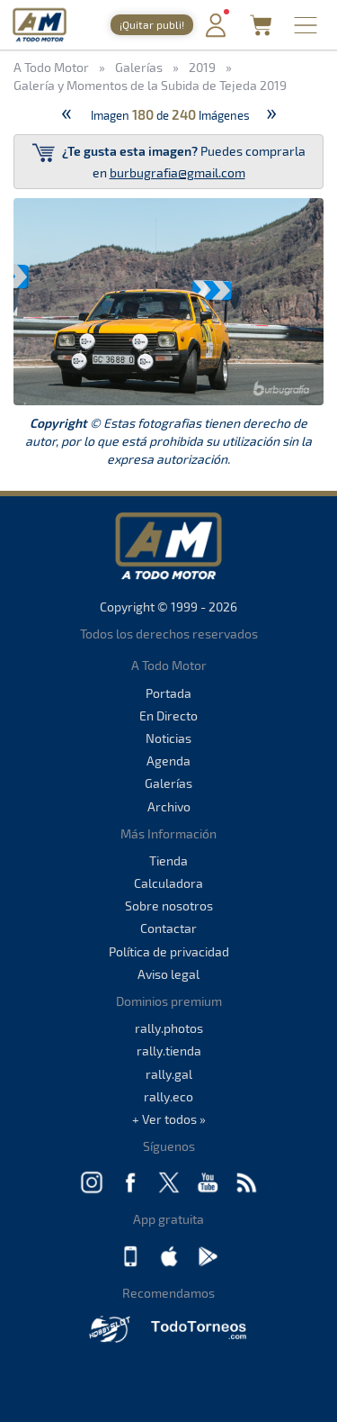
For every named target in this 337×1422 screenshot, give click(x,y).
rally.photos (169, 1028)
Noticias (168, 738)
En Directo (168, 715)
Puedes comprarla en (169, 160)
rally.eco (168, 1096)
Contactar (168, 928)
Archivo (169, 806)
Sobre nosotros (169, 905)
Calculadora (168, 883)
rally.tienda (169, 1050)
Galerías (168, 783)
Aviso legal (168, 974)
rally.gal (169, 1074)
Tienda (168, 860)
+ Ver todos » (169, 1119)
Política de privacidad (169, 951)
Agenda (168, 760)
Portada (168, 693)
